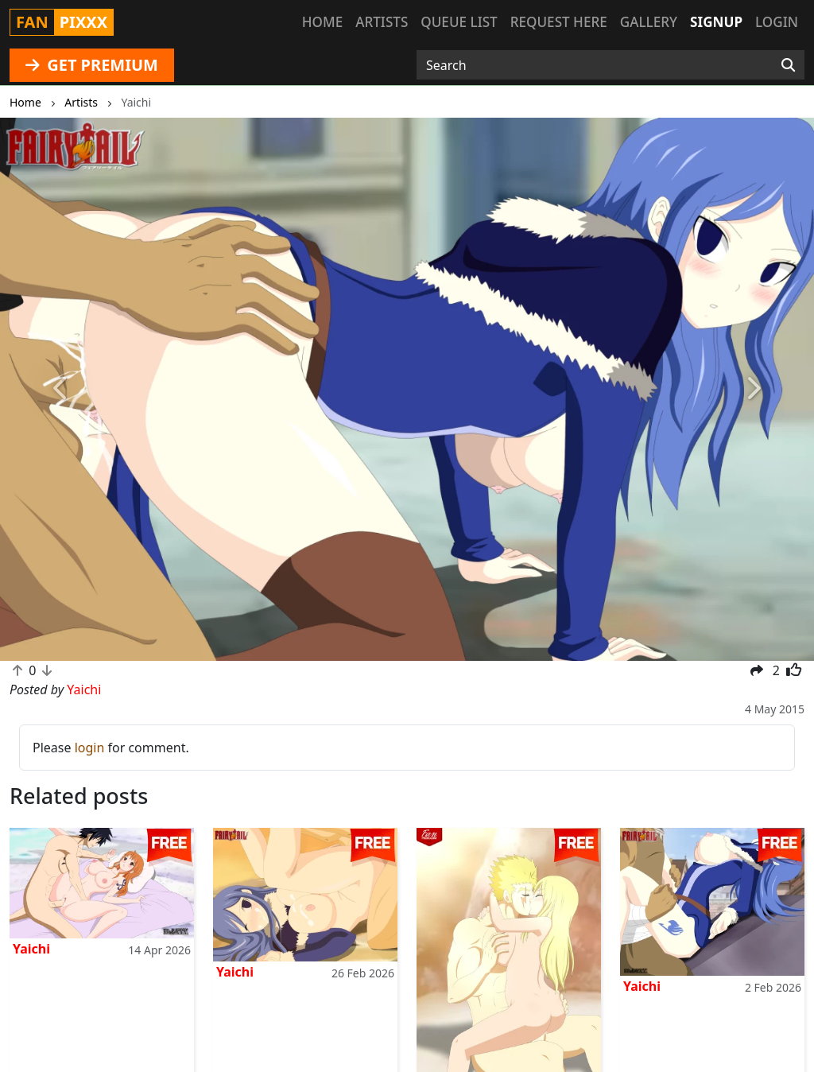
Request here (558, 22)
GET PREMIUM (91, 65)
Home (322, 22)
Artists (381, 22)
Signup (716, 22)
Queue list (459, 22)
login (90, 747)
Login (776, 22)
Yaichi (31, 948)
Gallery (648, 22)
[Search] (788, 65)
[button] (61, 389)
